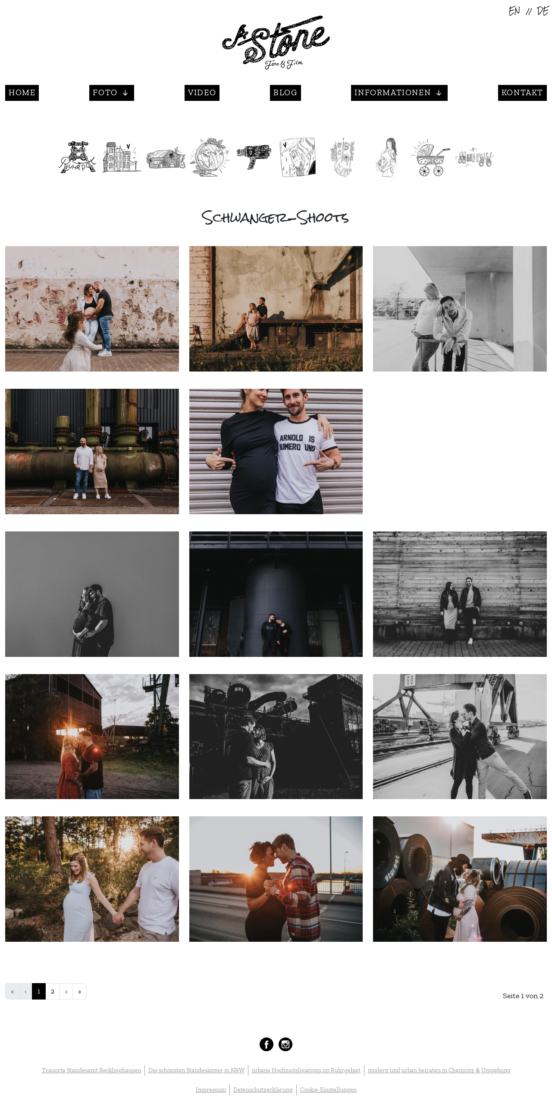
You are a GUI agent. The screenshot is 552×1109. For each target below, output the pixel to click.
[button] (111, 93)
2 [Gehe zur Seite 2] (52, 991)
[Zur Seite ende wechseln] (79, 991)
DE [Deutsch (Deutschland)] (543, 11)
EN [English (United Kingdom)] (514, 11)
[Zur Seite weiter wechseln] (66, 991)
